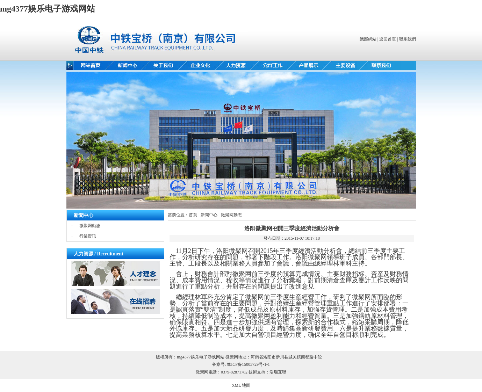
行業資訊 (87, 236)
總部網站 (368, 39)
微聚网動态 (89, 225)
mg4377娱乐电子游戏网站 (47, 8)
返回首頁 (387, 39)
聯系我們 (407, 39)
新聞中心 (209, 214)
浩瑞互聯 (277, 372)
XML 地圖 (241, 385)
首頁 (193, 214)
